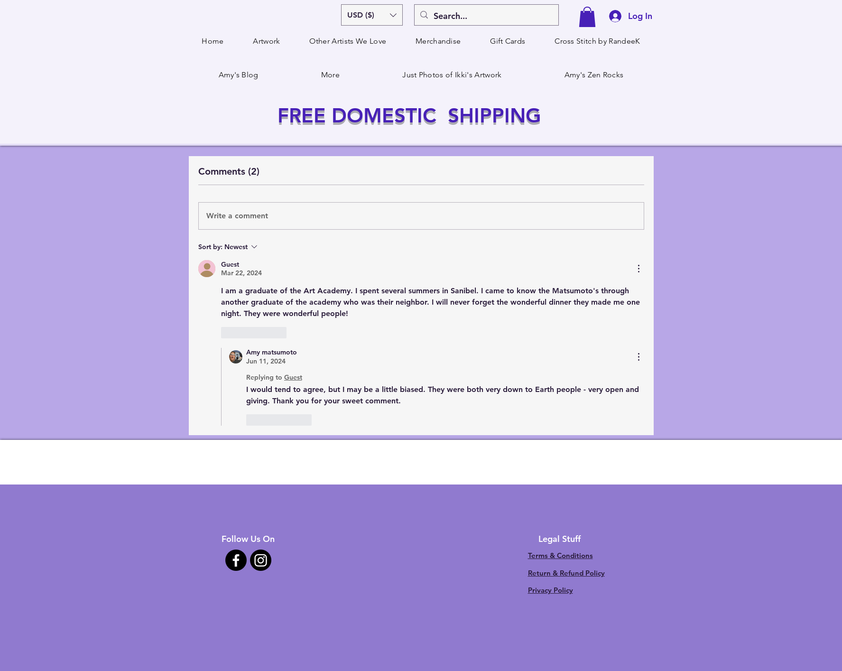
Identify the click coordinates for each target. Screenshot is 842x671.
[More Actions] (638, 268)
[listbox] (372, 15)
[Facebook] (236, 560)
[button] (372, 15)
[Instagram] (260, 560)
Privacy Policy (550, 590)
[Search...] (486, 16)
